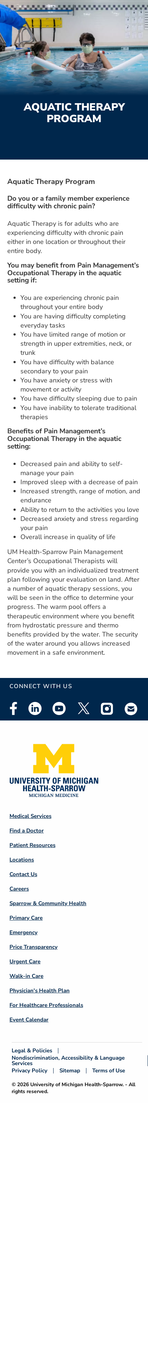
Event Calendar (28, 1019)
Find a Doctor (26, 830)
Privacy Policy (29, 1070)
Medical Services (30, 816)
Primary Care (26, 918)
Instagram (107, 708)
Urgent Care (24, 961)
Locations (21, 859)
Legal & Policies (32, 1050)
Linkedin (35, 708)
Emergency (23, 932)
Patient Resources (32, 845)
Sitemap (69, 1070)
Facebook (13, 708)
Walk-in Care (26, 976)
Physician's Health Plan (39, 990)
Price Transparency (33, 947)
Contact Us (23, 874)
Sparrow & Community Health (47, 903)
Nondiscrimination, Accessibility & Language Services (68, 1060)
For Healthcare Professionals (46, 1005)
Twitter (83, 708)
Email (131, 708)
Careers (19, 888)
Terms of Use (108, 1070)
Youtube (59, 708)
